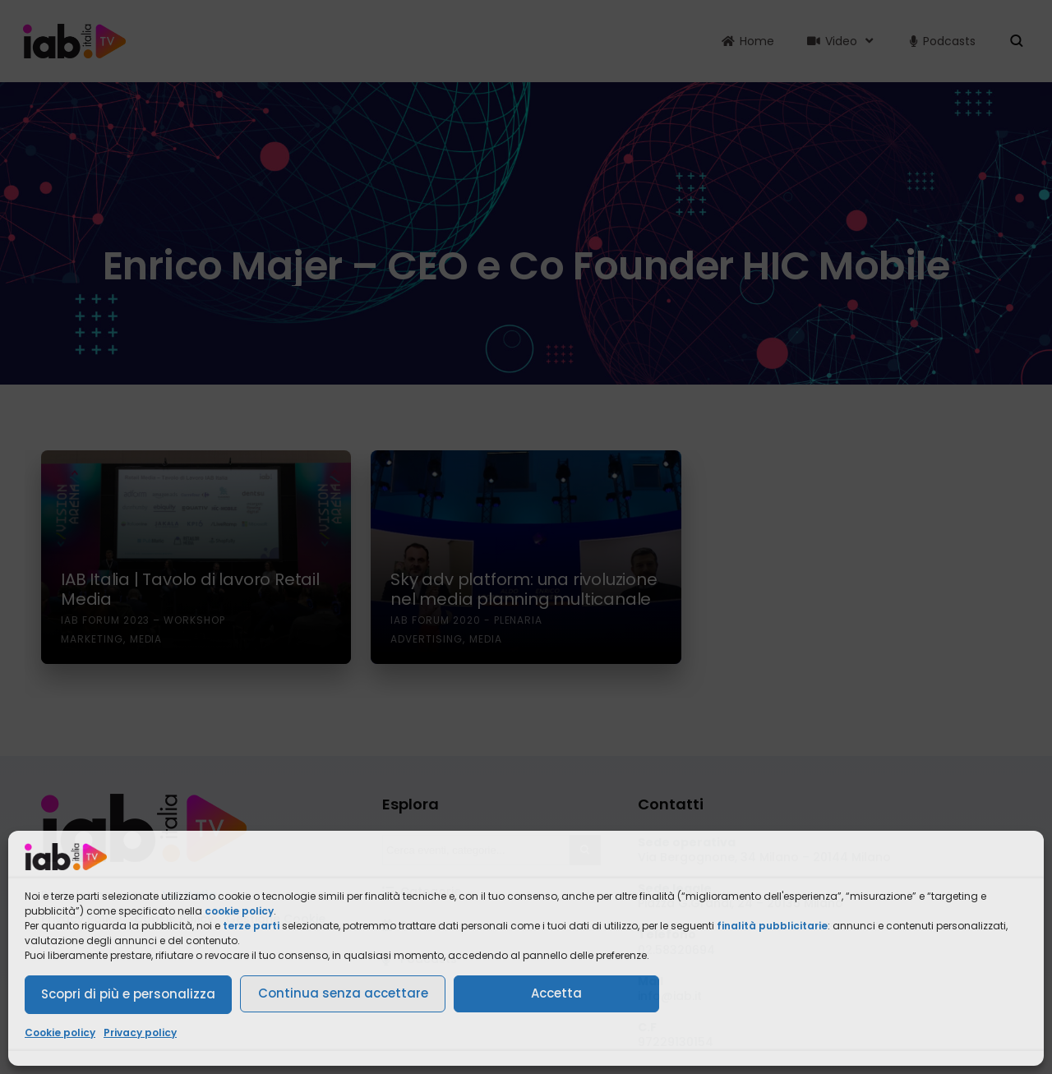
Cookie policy (60, 1032)
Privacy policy (140, 1032)
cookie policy (239, 911)
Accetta (556, 993)
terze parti (251, 926)
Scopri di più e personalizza (128, 994)
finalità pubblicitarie (772, 926)
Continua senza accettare (343, 993)
